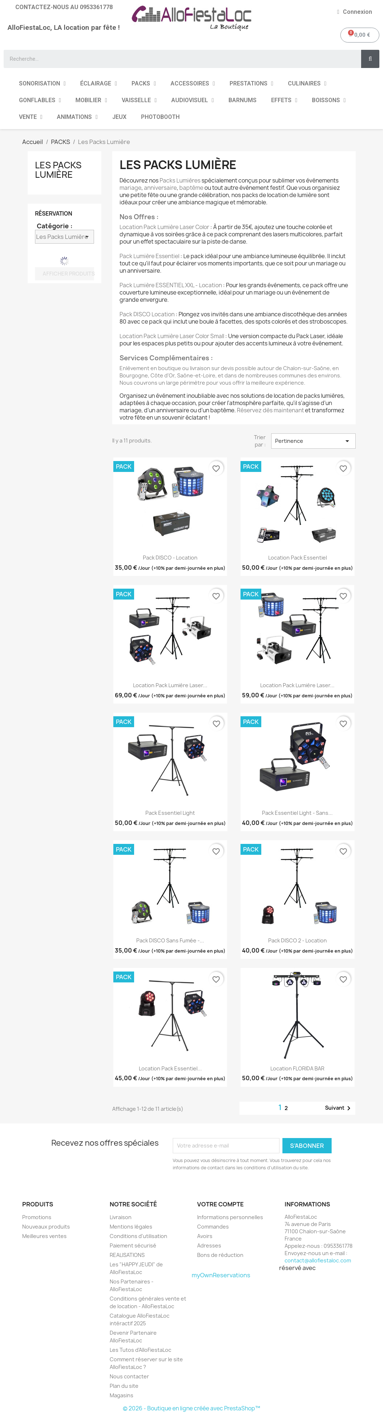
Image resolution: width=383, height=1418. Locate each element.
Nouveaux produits (46, 1226)
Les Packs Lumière (58, 170)
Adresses (209, 1245)
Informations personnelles (230, 1217)
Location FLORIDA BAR (297, 1068)
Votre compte (220, 1204)
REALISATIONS (127, 1254)
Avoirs (204, 1236)
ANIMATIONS (77, 117)
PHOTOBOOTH (160, 116)
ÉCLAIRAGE (98, 83)
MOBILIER (91, 100)
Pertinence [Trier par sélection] (313, 441)
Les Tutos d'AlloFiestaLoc (140, 1349)
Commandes (213, 1226)
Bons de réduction (220, 1254)
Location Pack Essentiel (297, 557)
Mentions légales (131, 1226)
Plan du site (124, 1385)
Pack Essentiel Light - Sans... (297, 812)
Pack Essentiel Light (170, 812)
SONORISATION (42, 83)
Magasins (121, 1395)
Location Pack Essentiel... (170, 1068)
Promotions (36, 1217)
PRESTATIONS (251, 83)
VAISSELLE (139, 100)
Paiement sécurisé (133, 1245)
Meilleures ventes (44, 1236)
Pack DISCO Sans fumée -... (170, 940)
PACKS (144, 83)
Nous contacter (129, 1376)
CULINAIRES (307, 83)
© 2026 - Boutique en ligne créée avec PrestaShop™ (191, 1408)
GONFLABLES (40, 100)
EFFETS (284, 100)
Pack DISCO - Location (170, 557)
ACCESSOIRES (193, 83)
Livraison (121, 1217)
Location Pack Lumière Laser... (170, 685)
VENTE (31, 117)
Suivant (339, 1108)
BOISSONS (329, 100)
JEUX (119, 116)
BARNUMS (242, 100)
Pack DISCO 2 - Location (297, 940)
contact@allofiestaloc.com (318, 1260)
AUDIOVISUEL (192, 100)
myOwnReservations (221, 1275)
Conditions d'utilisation (138, 1236)
